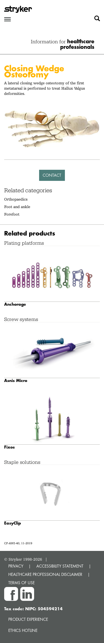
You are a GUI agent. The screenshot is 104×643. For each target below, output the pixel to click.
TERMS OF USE (21, 582)
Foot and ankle (17, 206)
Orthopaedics (15, 199)
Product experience (28, 619)
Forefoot (11, 214)
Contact (52, 175)
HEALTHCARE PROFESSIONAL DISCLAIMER (45, 574)
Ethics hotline (22, 630)
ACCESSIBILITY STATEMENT (59, 566)
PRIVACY (15, 566)
